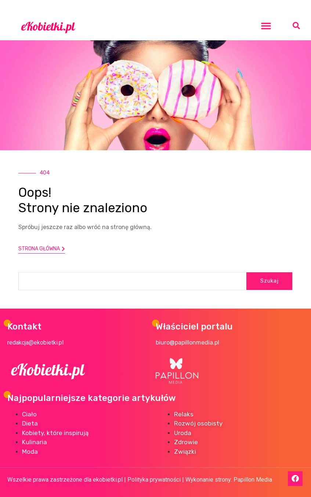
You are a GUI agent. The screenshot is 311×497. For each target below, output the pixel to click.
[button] (266, 26)
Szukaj (269, 280)
